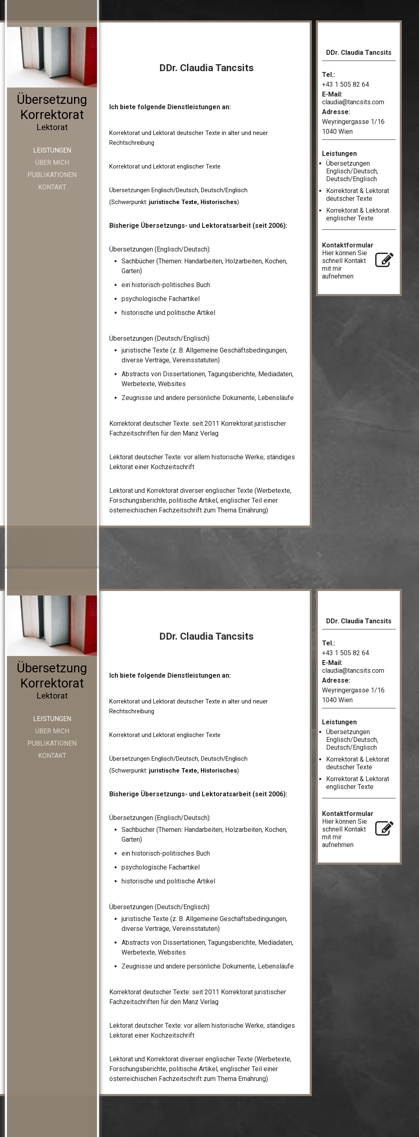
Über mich (52, 162)
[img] (52, 57)
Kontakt (52, 187)
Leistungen (52, 150)
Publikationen (52, 175)
